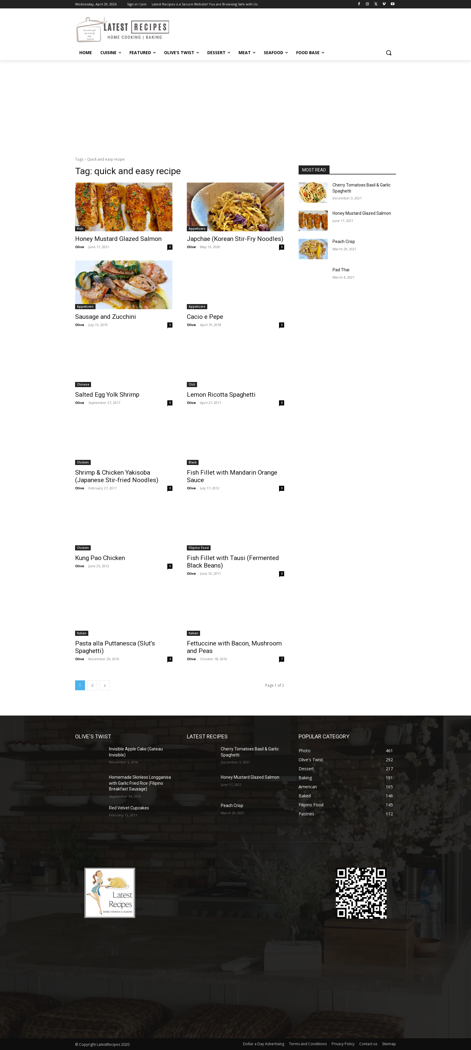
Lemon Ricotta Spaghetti (221, 394)
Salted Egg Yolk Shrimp (107, 394)
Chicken (83, 462)
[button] (388, 52)
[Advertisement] (235, 105)
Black (193, 462)
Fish (80, 228)
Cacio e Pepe (205, 316)
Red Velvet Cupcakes (129, 807)
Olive (79, 247)
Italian (82, 633)
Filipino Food (199, 548)
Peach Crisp (344, 241)
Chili (192, 384)
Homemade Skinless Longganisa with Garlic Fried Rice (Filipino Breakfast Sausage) (140, 783)
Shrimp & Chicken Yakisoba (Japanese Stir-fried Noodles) (116, 476)
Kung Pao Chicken (100, 558)
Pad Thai (341, 269)
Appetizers (197, 228)
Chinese (83, 384)
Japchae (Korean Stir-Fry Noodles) (235, 238)
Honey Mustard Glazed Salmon (118, 238)
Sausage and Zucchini (105, 316)
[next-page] (105, 685)
